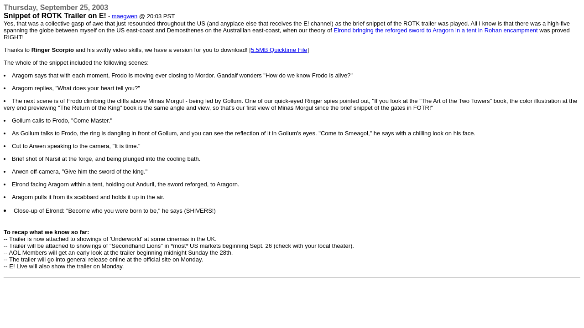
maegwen (124, 16)
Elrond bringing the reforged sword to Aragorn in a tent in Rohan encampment (435, 30)
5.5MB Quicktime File (279, 49)
